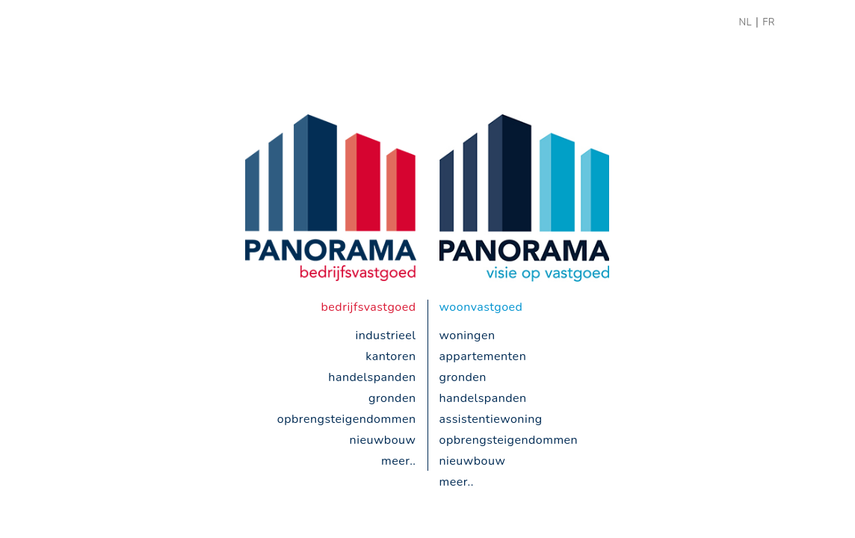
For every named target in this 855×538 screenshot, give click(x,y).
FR (768, 22)
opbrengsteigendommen (346, 419)
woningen (467, 335)
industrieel (385, 335)
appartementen (483, 356)
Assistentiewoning (491, 419)
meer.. (398, 461)
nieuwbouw (383, 440)
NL (745, 22)
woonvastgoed (481, 307)
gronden (392, 398)
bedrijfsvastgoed (368, 307)
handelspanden (372, 377)
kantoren (390, 356)
